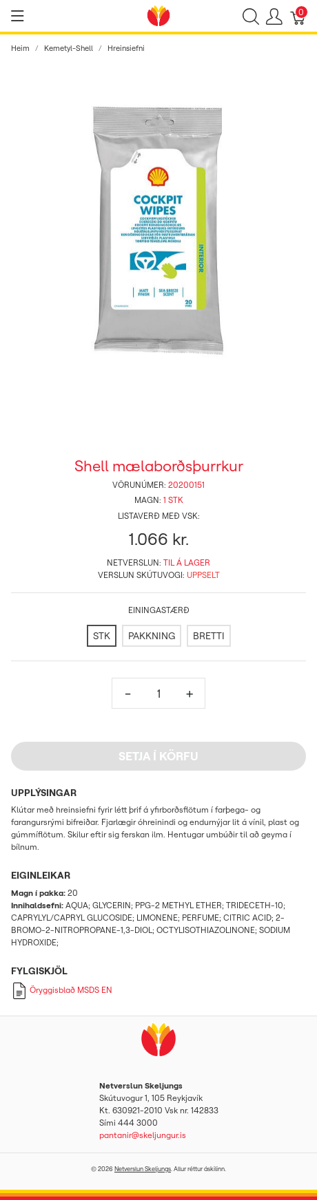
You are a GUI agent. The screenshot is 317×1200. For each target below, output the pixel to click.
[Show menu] (17, 16)
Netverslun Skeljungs (142, 1168)
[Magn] (158, 693)
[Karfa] (298, 16)
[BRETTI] (209, 636)
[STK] (101, 636)
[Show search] (251, 16)
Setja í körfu (158, 756)
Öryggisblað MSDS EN (61, 990)
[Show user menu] (274, 16)
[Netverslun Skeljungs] (158, 14)
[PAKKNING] (151, 636)
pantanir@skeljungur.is (142, 1135)
